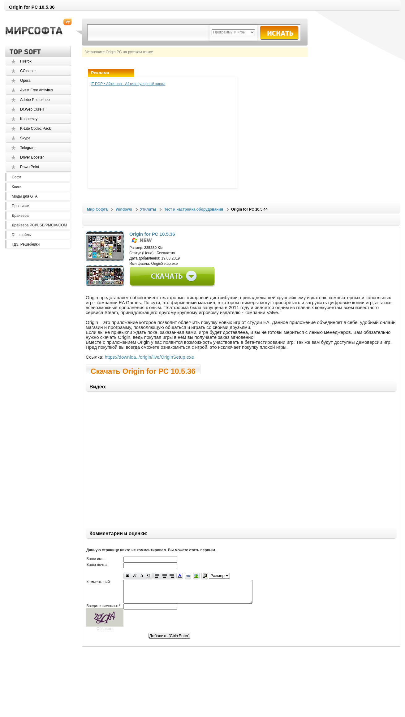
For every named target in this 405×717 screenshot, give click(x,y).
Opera (25, 80)
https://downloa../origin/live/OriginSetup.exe (149, 357)
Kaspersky (28, 119)
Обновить (105, 633)
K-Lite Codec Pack (35, 128)
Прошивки (20, 206)
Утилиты (148, 209)
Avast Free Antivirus (36, 90)
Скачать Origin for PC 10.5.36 (143, 370)
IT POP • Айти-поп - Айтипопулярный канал (128, 84)
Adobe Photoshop (35, 100)
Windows (124, 209)
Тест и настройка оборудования (193, 209)
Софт (16, 177)
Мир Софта (97, 209)
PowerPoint (29, 167)
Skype (25, 138)
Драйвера (20, 215)
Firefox (26, 61)
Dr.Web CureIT (32, 109)
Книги (16, 187)
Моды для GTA (24, 196)
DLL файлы (22, 235)
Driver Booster (32, 157)
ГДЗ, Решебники (26, 244)
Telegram (27, 148)
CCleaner (28, 71)
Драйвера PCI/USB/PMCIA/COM (39, 225)
